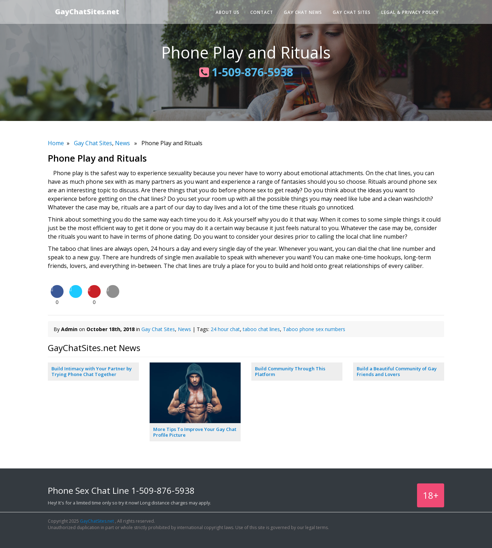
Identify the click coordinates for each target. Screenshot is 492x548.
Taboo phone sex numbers (314, 329)
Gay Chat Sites (352, 12)
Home (56, 143)
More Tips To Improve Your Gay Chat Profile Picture (194, 432)
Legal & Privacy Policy (410, 12)
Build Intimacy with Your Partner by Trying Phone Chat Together (91, 371)
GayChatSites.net (87, 11)
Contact (261, 12)
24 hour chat (225, 329)
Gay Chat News (303, 12)
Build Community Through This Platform (290, 371)
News (122, 143)
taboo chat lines (261, 329)
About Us (228, 12)
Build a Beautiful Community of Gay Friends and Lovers (397, 371)
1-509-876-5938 (246, 72)
